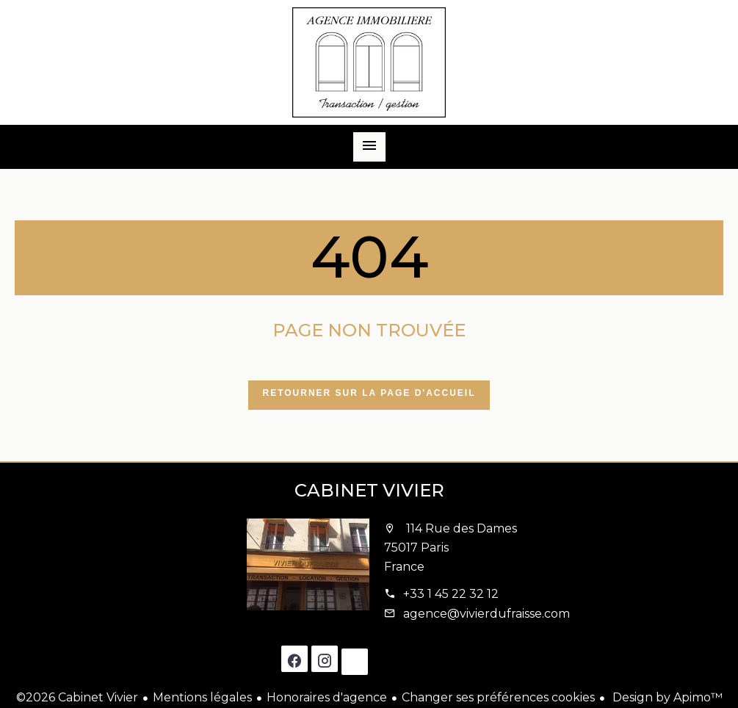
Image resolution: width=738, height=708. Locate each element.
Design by (666, 697)
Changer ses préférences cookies (498, 697)
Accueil (369, 62)
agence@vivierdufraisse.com (486, 614)
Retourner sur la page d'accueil (369, 393)
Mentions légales (202, 697)
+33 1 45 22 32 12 (451, 594)
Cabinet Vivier (369, 490)
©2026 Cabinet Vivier (77, 697)
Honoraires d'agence (327, 697)
